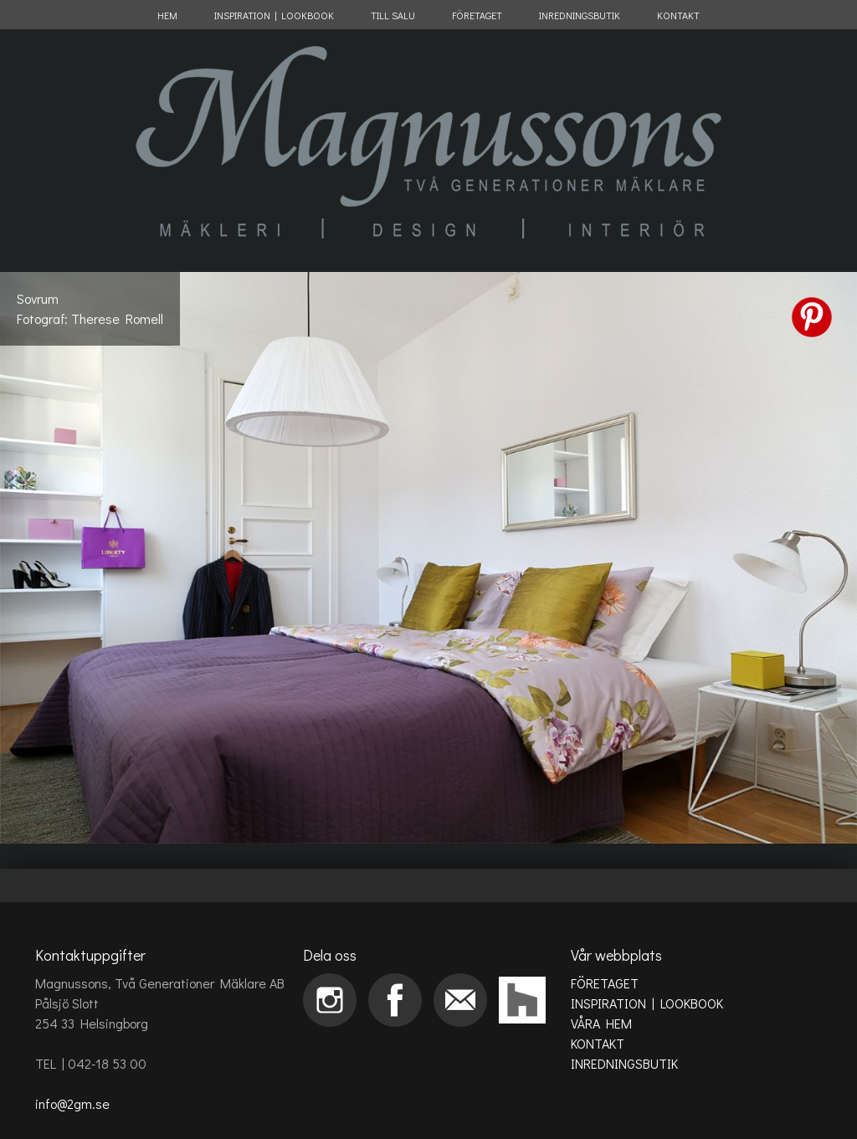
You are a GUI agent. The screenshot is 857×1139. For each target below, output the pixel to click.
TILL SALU (393, 15)
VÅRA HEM (601, 1023)
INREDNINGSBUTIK (579, 15)
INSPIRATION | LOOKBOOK (274, 15)
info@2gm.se (72, 1103)
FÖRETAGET (477, 15)
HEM (167, 15)
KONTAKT (678, 15)
